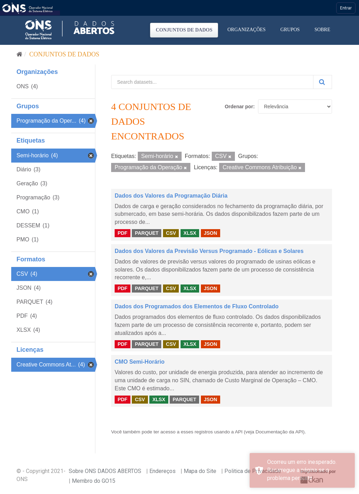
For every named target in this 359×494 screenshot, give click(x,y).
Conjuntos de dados (184, 30)
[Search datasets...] (212, 82)
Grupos (290, 29)
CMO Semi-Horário (139, 362)
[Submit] (322, 82)
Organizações (247, 29)
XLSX (189, 233)
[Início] (19, 54)
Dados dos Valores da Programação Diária (171, 196)
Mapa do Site (200, 471)
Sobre (322, 29)
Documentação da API (279, 431)
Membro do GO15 (93, 481)
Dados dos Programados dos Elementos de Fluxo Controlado (197, 306)
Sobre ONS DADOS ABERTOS (105, 471)
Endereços (162, 471)
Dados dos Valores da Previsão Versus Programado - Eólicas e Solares (209, 251)
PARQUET (146, 233)
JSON (210, 233)
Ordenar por (239, 106)
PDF (122, 233)
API (239, 431)
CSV (171, 233)
